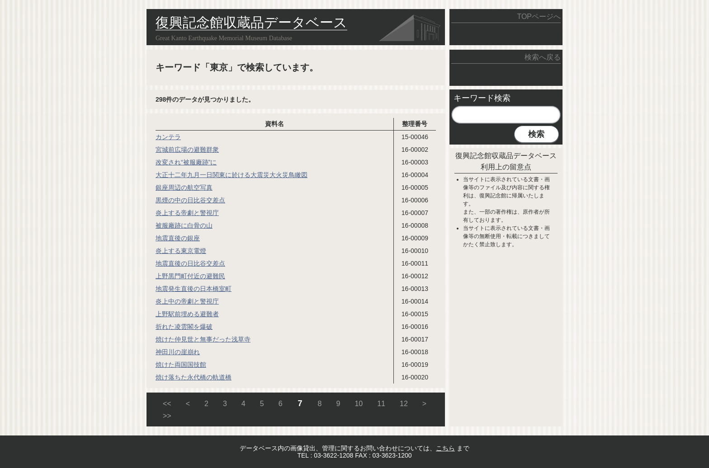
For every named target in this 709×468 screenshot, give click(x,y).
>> (167, 416)
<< (167, 403)
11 (381, 403)
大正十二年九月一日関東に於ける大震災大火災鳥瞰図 (231, 174)
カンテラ (168, 136)
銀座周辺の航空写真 (184, 187)
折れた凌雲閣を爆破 (184, 326)
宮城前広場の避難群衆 (187, 149)
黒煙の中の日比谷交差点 (190, 200)
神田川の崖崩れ (178, 352)
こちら (445, 448)
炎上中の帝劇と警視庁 (187, 301)
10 (358, 403)
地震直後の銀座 (178, 238)
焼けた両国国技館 (181, 364)
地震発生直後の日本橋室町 (194, 288)
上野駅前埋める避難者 (187, 314)
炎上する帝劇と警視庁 (187, 212)
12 (404, 403)
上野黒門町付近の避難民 (190, 276)
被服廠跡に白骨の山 (184, 225)
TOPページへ (539, 16)
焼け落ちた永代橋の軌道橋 (194, 377)
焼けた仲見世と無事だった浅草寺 (203, 339)
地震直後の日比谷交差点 (190, 263)
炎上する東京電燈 (181, 250)
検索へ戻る (543, 57)
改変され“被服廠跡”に (186, 162)
